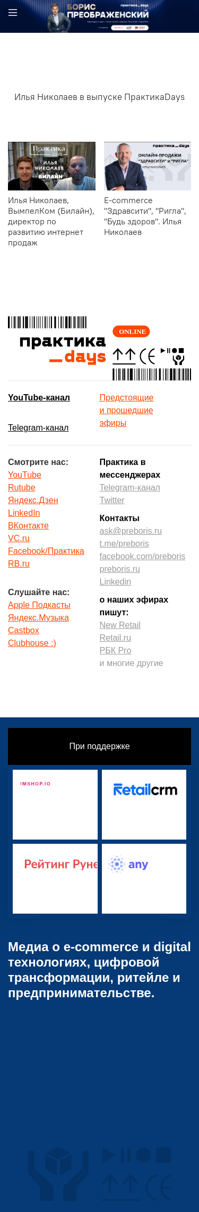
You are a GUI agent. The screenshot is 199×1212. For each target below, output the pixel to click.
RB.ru (19, 563)
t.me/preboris (124, 543)
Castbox (23, 630)
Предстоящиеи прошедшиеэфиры (127, 410)
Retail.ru (116, 637)
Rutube (22, 487)
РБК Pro (116, 650)
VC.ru (19, 538)
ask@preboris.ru (131, 530)
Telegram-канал (38, 427)
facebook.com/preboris (143, 556)
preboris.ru (120, 568)
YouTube (24, 474)
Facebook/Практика (46, 550)
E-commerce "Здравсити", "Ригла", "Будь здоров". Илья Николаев (145, 216)
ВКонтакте (28, 525)
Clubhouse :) (32, 643)
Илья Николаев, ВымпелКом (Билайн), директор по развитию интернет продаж (51, 221)
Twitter (112, 500)
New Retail (120, 625)
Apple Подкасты (39, 604)
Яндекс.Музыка (38, 617)
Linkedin (116, 581)
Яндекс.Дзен (33, 500)
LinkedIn (24, 512)
